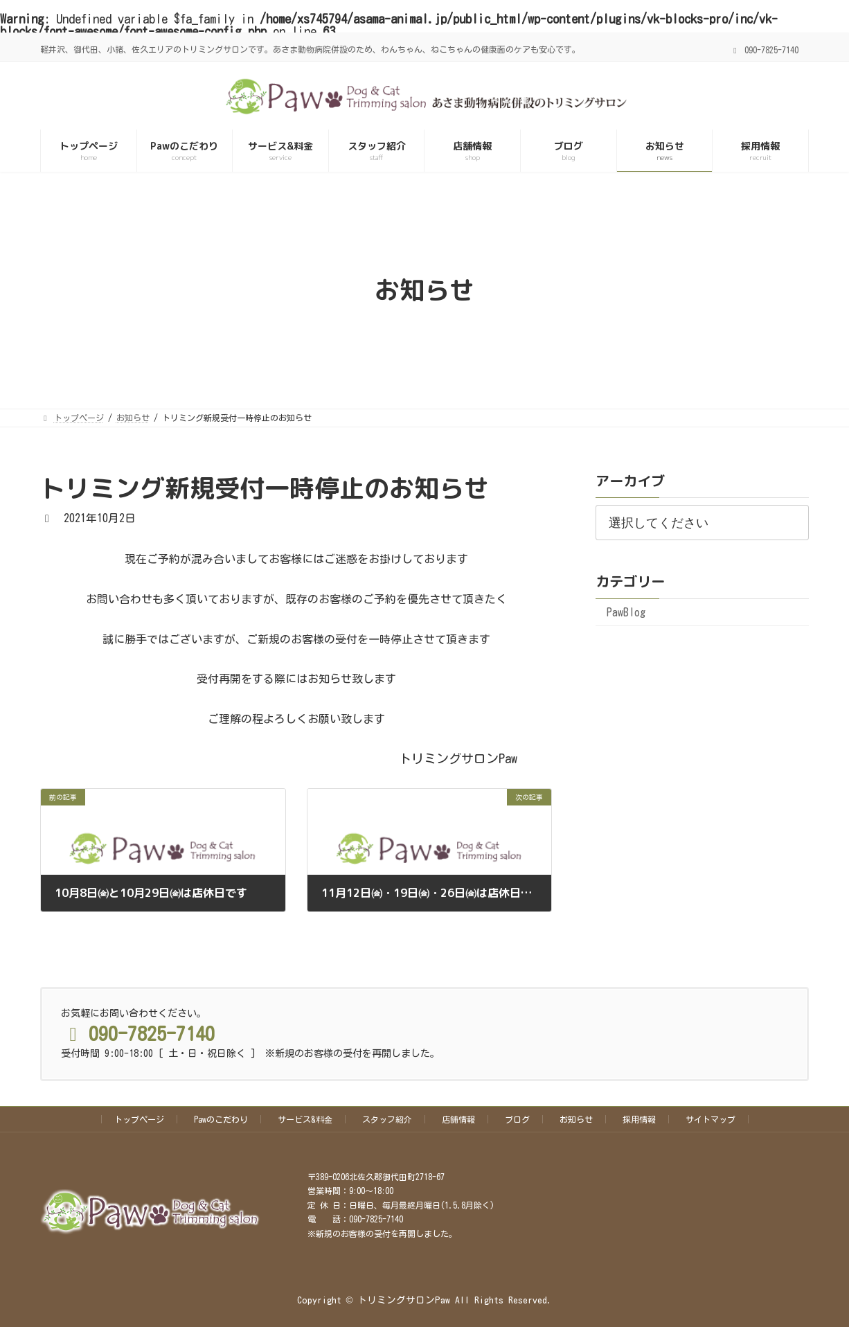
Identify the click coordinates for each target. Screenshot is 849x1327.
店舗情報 (458, 1119)
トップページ (139, 1119)
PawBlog (626, 612)
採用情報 (639, 1119)
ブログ (517, 1119)
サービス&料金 (305, 1119)
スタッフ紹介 (387, 1119)
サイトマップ (710, 1119)
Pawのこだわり (221, 1119)
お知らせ (576, 1119)
